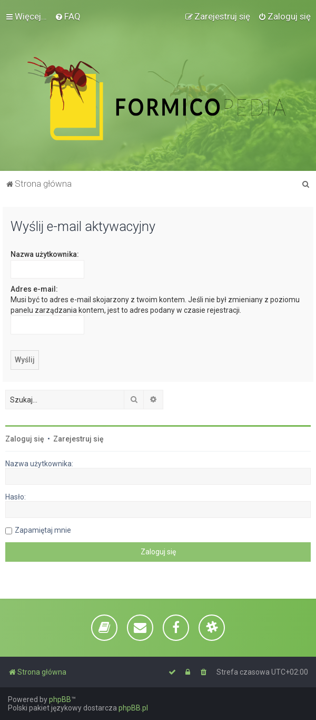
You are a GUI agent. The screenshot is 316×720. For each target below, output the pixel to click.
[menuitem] (68, 16)
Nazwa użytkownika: (45, 254)
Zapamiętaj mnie (43, 530)
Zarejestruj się (78, 439)
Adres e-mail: (34, 289)
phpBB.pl (133, 708)
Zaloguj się (24, 439)
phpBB (60, 699)
